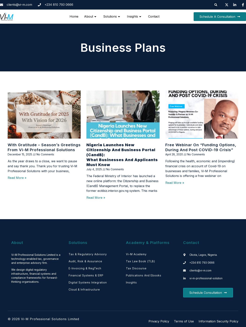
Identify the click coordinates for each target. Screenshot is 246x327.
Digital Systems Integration (88, 283)
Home (74, 16)
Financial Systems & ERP (86, 276)
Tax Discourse (136, 268)
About (90, 16)
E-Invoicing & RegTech (85, 268)
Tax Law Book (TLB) (140, 261)
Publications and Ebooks (144, 276)
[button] (216, 5)
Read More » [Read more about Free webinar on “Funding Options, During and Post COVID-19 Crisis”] (174, 183)
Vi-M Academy (136, 254)
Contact (153, 16)
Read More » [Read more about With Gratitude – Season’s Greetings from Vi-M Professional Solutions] (17, 178)
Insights (134, 16)
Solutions (111, 16)
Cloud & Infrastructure (84, 290)
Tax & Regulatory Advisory (88, 254)
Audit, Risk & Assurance (85, 261)
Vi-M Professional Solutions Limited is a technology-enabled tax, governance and (35, 258)
